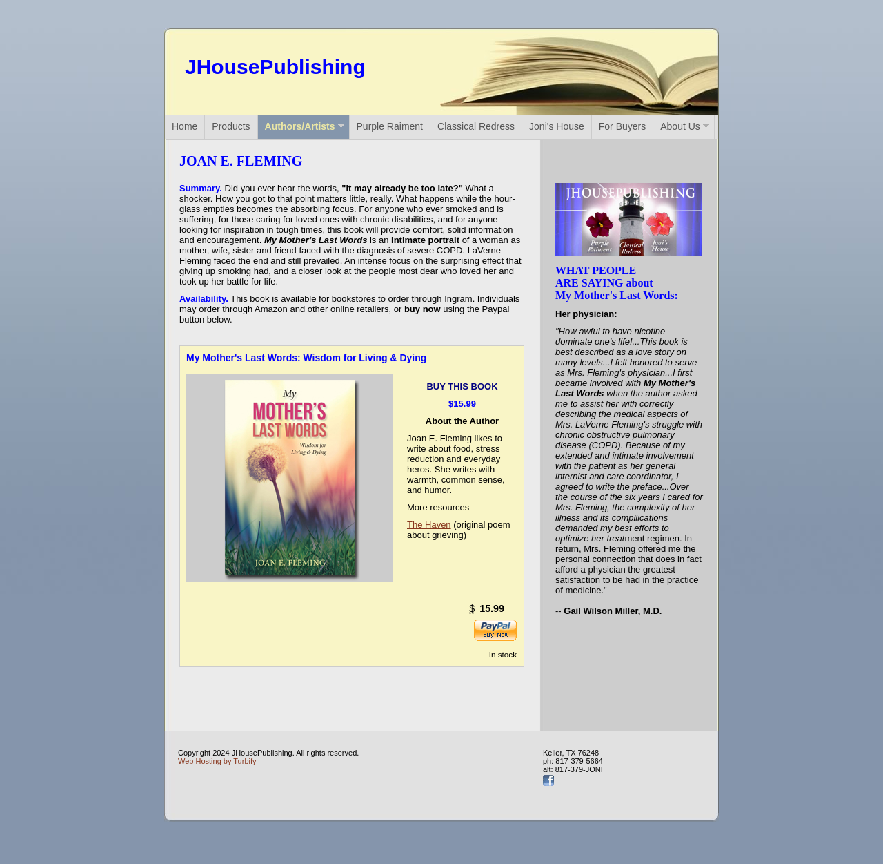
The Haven (429, 524)
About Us (680, 126)
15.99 (491, 608)
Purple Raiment (390, 126)
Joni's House (556, 126)
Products (231, 126)
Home (184, 126)
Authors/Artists (300, 126)
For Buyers (622, 126)
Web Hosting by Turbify (217, 761)
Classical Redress (476, 126)
